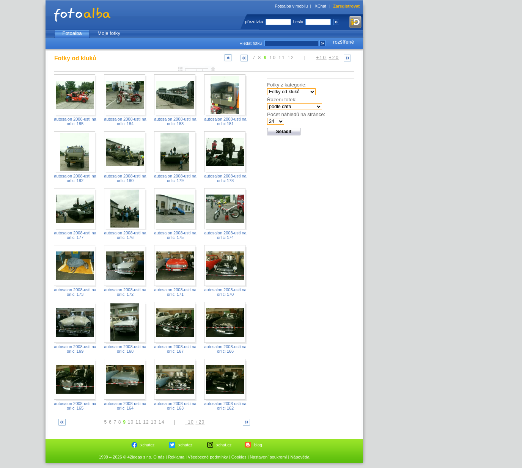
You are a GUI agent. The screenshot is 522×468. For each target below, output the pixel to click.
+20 (334, 57)
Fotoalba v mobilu (291, 6)
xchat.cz (223, 445)
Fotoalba (72, 33)
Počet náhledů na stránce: (296, 114)
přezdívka (254, 21)
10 (272, 57)
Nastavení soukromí (268, 457)
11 (281, 57)
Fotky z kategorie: (287, 85)
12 (291, 57)
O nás (158, 457)
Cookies (239, 457)
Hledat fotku (250, 43)
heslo (298, 21)
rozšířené (343, 42)
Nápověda (299, 457)
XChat (321, 6)
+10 (321, 57)
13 (154, 422)
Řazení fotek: (282, 99)
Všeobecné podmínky (208, 457)
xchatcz (147, 445)
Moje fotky (108, 33)
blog (258, 445)
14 (162, 422)
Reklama (176, 457)
